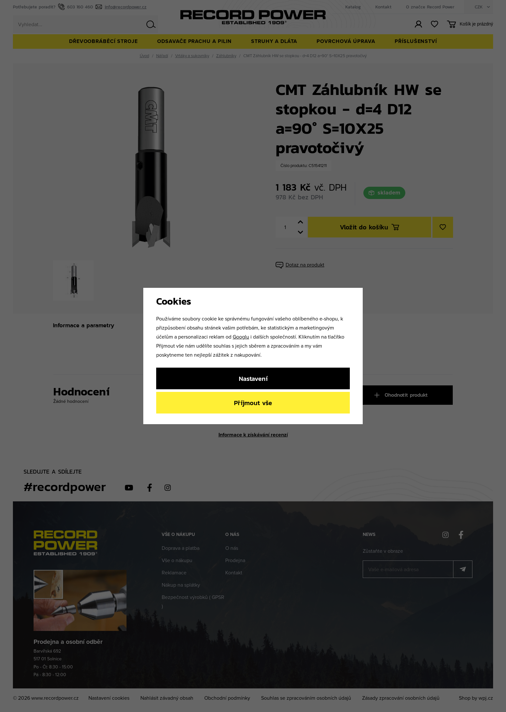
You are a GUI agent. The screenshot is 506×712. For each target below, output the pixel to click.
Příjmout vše (253, 402)
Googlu (241, 336)
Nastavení (253, 378)
